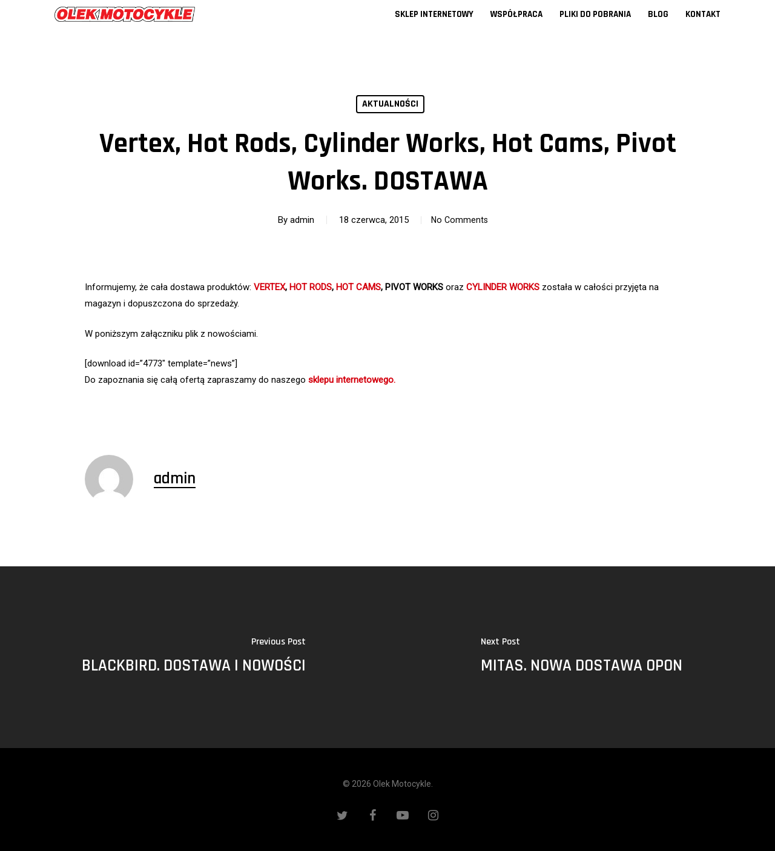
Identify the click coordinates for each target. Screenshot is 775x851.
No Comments (459, 219)
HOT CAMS (358, 287)
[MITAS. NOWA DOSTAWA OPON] (581, 657)
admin (298, 219)
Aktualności (390, 104)
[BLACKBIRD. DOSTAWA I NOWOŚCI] (194, 657)
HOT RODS (310, 287)
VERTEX (269, 287)
